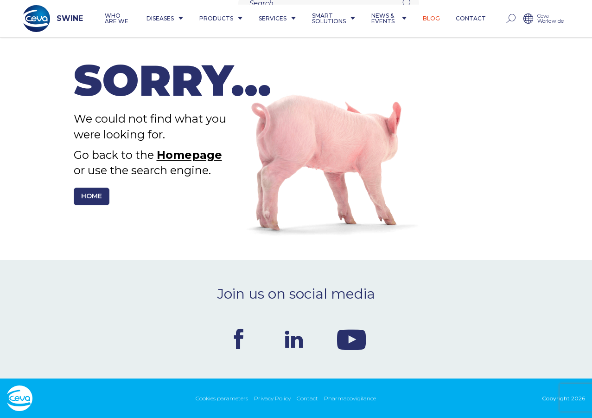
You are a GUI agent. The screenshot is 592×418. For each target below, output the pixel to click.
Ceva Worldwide (567, 19)
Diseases (157, 19)
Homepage (189, 155)
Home (91, 196)
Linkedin (294, 339)
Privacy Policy (272, 398)
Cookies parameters (222, 398)
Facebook (239, 339)
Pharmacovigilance (350, 398)
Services (269, 19)
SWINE (37, 18)
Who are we (103, 19)
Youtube (351, 339)
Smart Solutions (331, 19)
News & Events (399, 19)
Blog (447, 18)
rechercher (527, 19)
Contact (487, 18)
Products (213, 19)
